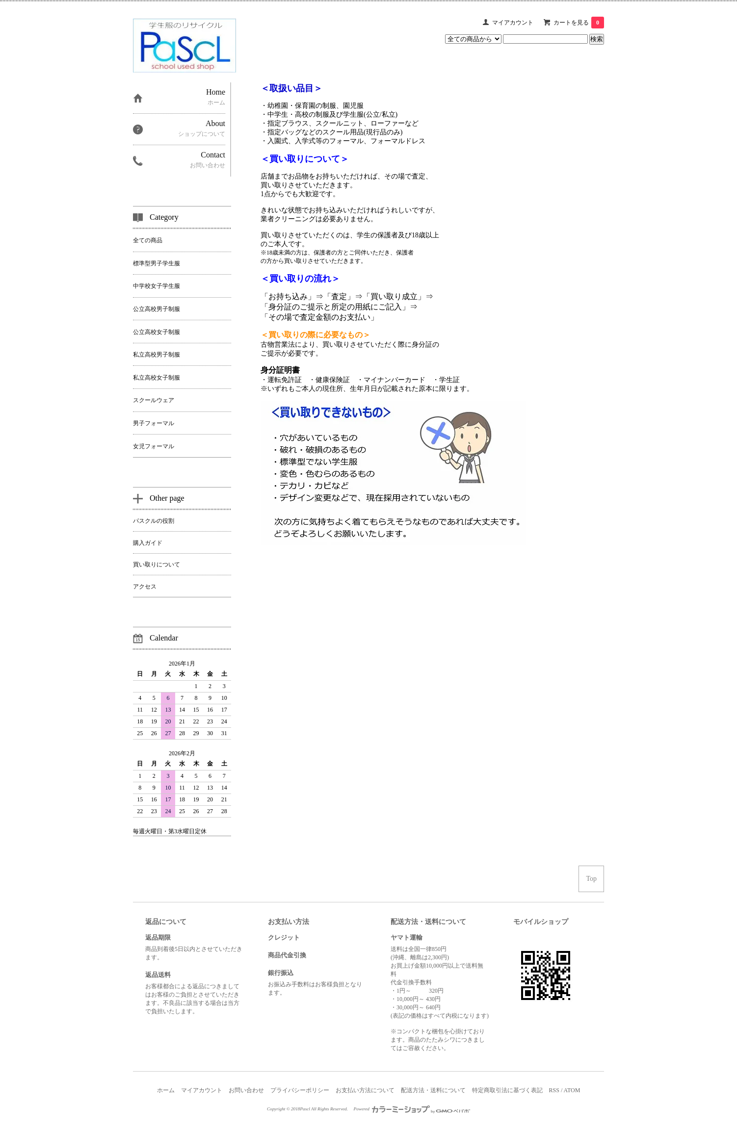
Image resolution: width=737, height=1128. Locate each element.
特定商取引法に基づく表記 (507, 1090)
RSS (554, 1090)
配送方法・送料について (433, 1090)
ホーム (166, 1090)
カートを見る (578, 22)
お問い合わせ (246, 1090)
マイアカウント (512, 22)
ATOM (572, 1090)
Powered (412, 1108)
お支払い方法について (365, 1090)
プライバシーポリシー (299, 1090)
